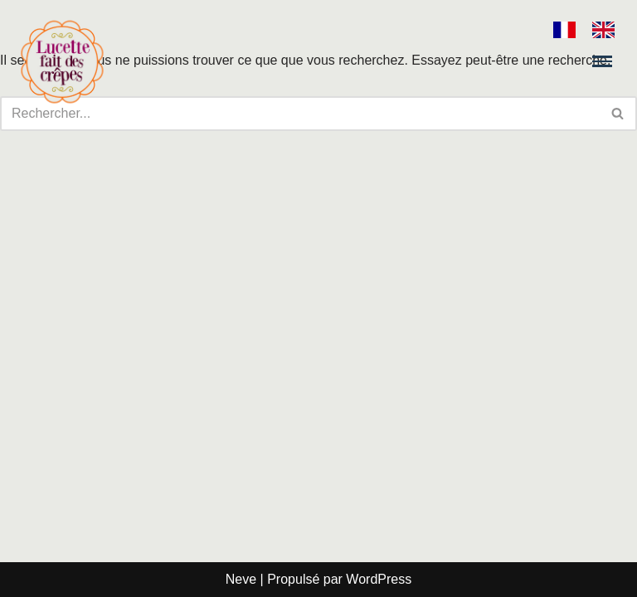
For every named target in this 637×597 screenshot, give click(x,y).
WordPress (378, 579)
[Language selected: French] (592, 29)
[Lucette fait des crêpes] (62, 61)
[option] (607, 30)
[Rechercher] (618, 113)
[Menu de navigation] (602, 61)
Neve (241, 579)
